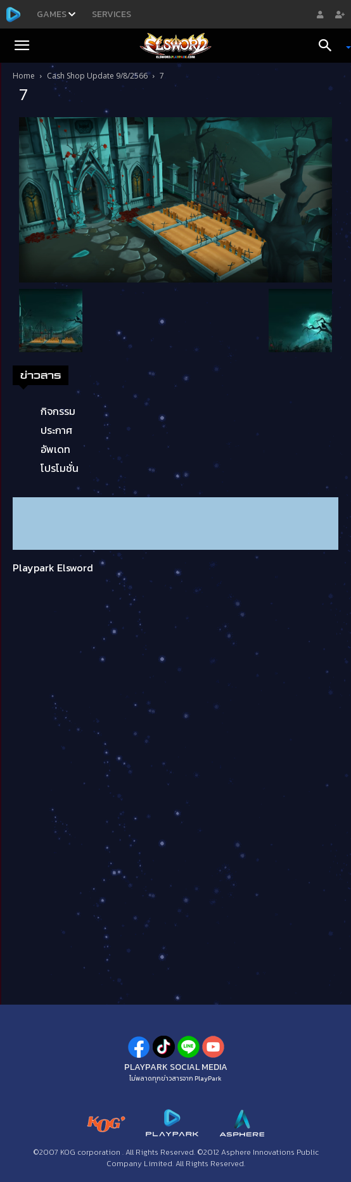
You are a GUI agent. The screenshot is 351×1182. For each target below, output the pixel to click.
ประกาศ (56, 430)
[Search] (329, 46)
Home (24, 75)
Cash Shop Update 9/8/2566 (97, 75)
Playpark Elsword (53, 567)
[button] (21, 46)
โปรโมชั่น (60, 468)
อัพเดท (55, 449)
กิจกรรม (58, 411)
